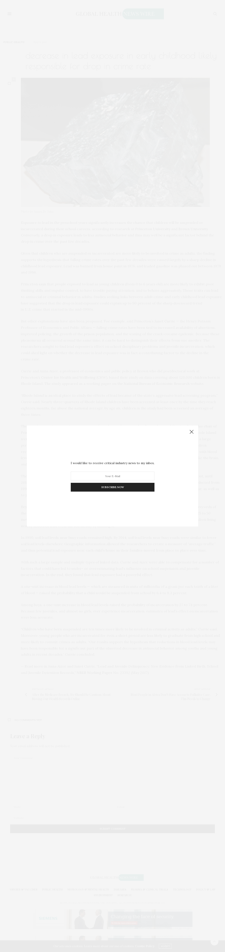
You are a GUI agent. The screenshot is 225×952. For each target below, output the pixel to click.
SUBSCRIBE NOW (112, 487)
